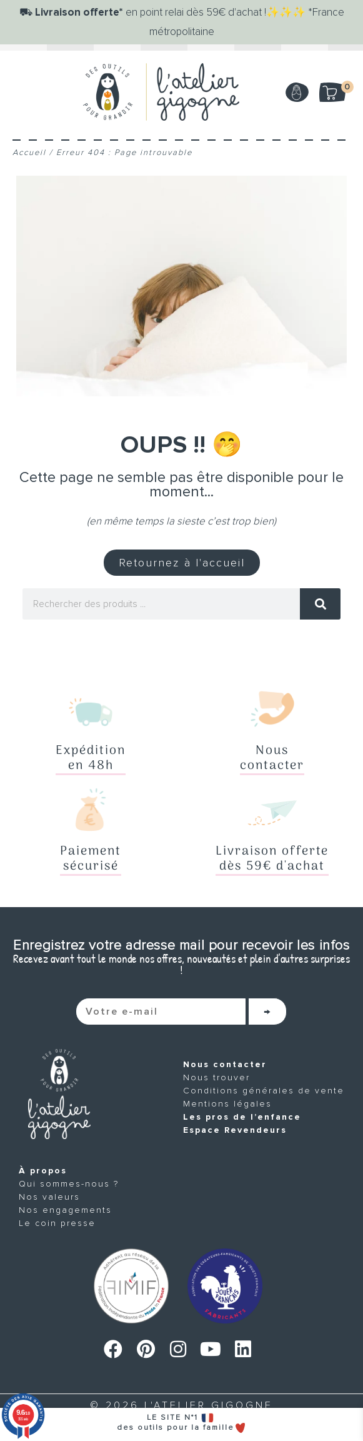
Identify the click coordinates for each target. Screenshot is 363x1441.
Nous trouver (216, 1077)
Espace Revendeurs (235, 1130)
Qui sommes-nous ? (69, 1183)
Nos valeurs (49, 1197)
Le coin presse (57, 1223)
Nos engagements (65, 1210)
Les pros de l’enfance (242, 1117)
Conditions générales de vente (263, 1090)
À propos (43, 1170)
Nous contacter (225, 1064)
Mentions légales (227, 1103)
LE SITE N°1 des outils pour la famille (182, 1422)
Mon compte (297, 92)
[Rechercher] (320, 604)
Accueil (29, 153)
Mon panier (341, 88)
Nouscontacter (272, 758)
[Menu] (25, 92)
